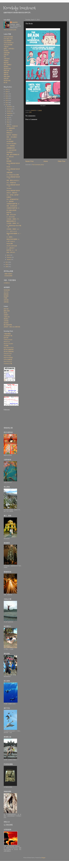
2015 (6, 98)
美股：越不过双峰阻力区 (13, 154)
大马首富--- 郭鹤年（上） (13, 229)
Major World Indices (9, 347)
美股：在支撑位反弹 (12, 206)
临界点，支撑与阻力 (9, 48)
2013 (6, 102)
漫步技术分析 (7, 68)
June (8, 119)
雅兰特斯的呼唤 (8, 324)
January (9, 259)
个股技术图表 (7, 333)
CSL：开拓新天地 (11, 182)
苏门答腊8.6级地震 (11, 210)
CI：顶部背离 (10, 201)
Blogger (43, 857)
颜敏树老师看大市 (11, 221)
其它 (30, 112)
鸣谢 (8, 159)
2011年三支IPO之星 (12, 245)
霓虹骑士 (6, 318)
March (8, 255)
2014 (6, 100)
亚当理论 (6, 50)
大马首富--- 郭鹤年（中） (13, 223)
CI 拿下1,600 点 (11, 241)
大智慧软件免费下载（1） (13, 208)
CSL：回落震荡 (11, 145)
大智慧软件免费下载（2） (13, 203)
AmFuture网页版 (8, 359)
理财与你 (6, 74)
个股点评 (6, 46)
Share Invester (7, 355)
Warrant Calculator (8, 343)
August (9, 115)
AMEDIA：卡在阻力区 (12, 126)
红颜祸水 (9, 197)
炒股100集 (6, 70)
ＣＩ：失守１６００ (12, 231)
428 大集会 (9, 130)
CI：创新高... (10, 237)
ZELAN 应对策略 (8, 44)
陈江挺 (5, 82)
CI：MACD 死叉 (11, 216)
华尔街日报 (7, 290)
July (8, 117)
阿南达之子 (9, 132)
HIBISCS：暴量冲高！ (12, 192)
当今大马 (6, 292)
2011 (6, 262)
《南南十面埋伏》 (8, 273)
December (9, 106)
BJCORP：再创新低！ (12, 134)
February (9, 257)
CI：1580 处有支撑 (11, 150)
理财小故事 (7, 76)
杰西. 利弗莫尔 (7, 64)
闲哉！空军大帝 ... (11, 252)
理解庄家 (6, 72)
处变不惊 (9, 212)
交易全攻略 (7, 52)
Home (46, 161)
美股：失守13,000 (11, 214)
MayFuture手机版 (8, 357)
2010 (6, 264)
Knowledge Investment (19, 8)
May (8, 122)
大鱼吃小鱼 (7, 316)
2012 (6, 104)
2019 (6, 89)
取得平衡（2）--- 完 (12, 250)
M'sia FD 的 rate (8, 361)
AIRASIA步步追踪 (8, 36)
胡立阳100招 (7, 80)
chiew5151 (15, 22)
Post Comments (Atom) (38, 164)
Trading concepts (8, 339)
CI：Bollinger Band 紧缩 (13, 174)
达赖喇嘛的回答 (11, 148)
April (8, 124)
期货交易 (6, 62)
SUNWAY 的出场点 (11, 143)
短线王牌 (6, 78)
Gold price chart (8, 353)
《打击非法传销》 (8, 275)
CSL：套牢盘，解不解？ (13, 195)
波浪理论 (6, 66)
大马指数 (6, 345)
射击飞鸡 (6, 308)
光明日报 (6, 302)
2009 (6, 266)
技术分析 (6, 337)
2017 (6, 93)
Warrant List (7, 341)
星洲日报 (6, 294)
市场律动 (6, 60)
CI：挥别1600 (10, 156)
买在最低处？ (10, 152)
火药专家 (6, 320)
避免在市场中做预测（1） (13, 239)
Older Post (61, 161)
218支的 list (7, 283)
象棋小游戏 (7, 310)
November (9, 108)
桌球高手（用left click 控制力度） (12, 326)
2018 (6, 91)
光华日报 (6, 300)
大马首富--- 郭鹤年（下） (13, 219)
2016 (6, 96)
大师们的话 (7, 58)
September (10, 113)
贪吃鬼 (5, 312)
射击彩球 (6, 322)
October (9, 111)
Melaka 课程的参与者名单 (13, 190)
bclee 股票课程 (7, 40)
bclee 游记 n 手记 (8, 38)
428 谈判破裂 (10, 141)
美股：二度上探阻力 (12, 137)
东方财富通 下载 (8, 335)
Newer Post (29, 161)
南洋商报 (6, 296)
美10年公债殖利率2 (9, 351)
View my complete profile (10, 29)
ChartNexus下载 (8, 363)
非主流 (8, 166)
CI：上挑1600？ (11, 248)
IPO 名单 (9, 139)
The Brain (9, 188)
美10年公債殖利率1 (9, 349)
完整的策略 (9, 172)
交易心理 (6, 54)
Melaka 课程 (10, 243)
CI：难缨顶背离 (11, 128)
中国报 (5, 298)
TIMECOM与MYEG (9, 42)
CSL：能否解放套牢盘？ (13, 199)
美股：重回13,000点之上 (13, 180)
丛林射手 (6, 314)
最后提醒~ (9, 161)
